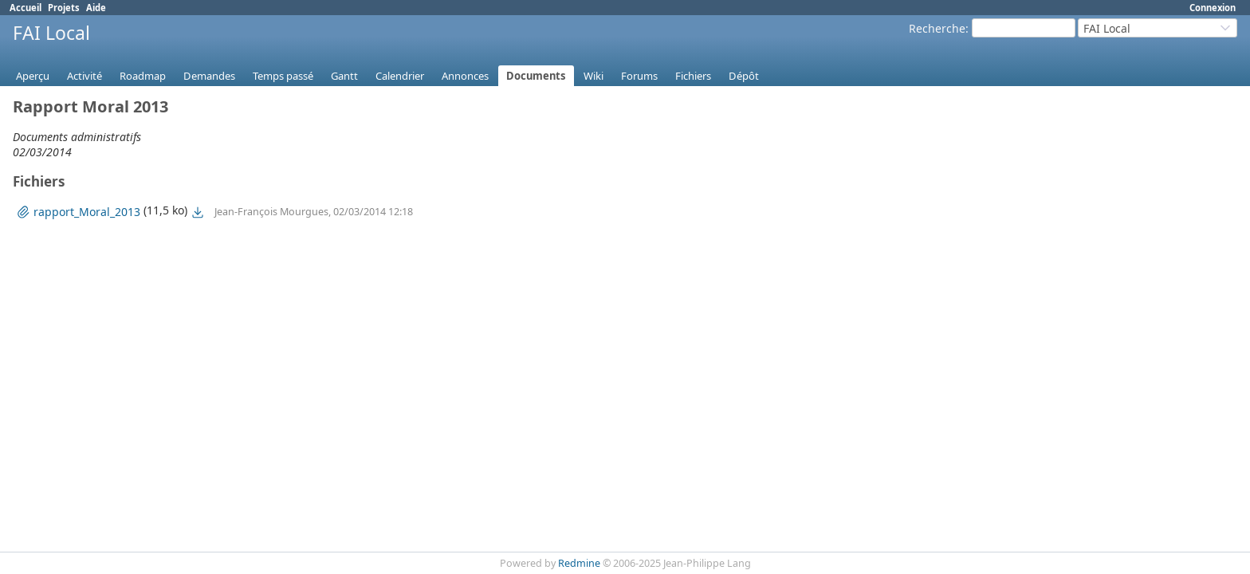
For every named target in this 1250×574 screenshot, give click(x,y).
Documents (536, 76)
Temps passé (283, 76)
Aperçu (32, 76)
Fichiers (693, 76)
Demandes (209, 76)
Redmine (579, 563)
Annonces (465, 76)
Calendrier (399, 76)
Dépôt (744, 76)
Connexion (1212, 8)
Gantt (344, 76)
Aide (96, 8)
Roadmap (143, 76)
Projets (64, 8)
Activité (84, 76)
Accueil (25, 8)
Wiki (593, 76)
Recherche (937, 28)
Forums (639, 76)
